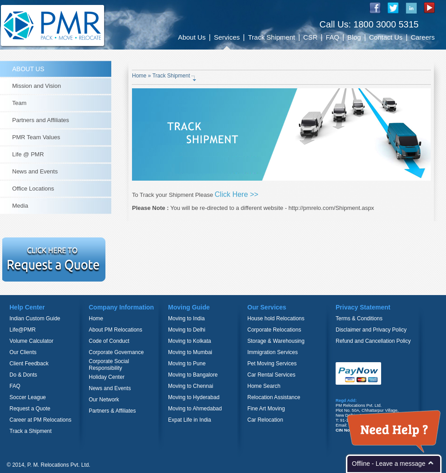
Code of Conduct (109, 341)
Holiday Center (106, 377)
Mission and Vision (36, 85)
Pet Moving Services (271, 363)
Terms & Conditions (359, 318)
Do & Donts (23, 375)
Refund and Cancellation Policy (373, 341)
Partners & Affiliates (112, 411)
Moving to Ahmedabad (195, 408)
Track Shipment (271, 37)
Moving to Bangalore (193, 375)
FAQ (332, 37)
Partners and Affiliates (40, 120)
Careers (423, 37)
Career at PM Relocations (40, 420)
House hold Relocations (276, 318)
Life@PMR (22, 330)
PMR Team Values (36, 137)
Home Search (263, 386)
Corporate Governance (116, 352)
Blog (354, 37)
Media (20, 205)
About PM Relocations (115, 330)
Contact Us (385, 37)
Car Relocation (265, 420)
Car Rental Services (271, 375)
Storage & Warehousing (276, 341)
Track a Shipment (30, 431)
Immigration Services (272, 352)
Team (19, 103)
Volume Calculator (31, 341)
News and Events (35, 171)
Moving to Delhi (186, 330)
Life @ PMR (28, 154)
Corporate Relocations (274, 330)
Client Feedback (29, 363)
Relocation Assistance (273, 397)
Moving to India (186, 318)
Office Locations (33, 188)
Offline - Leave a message (388, 463)
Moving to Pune (186, 363)
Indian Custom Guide (34, 318)
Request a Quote (29, 408)
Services (227, 37)
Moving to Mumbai (190, 352)
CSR (310, 37)
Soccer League (27, 397)
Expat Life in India (189, 420)
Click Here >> (237, 194)
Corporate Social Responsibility (109, 364)
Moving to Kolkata (189, 341)
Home (139, 76)
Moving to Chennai (190, 386)
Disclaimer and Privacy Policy (371, 330)
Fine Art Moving (266, 408)
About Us (192, 37)
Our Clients (22, 352)
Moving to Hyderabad (193, 397)
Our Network (104, 399)
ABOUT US (28, 69)
